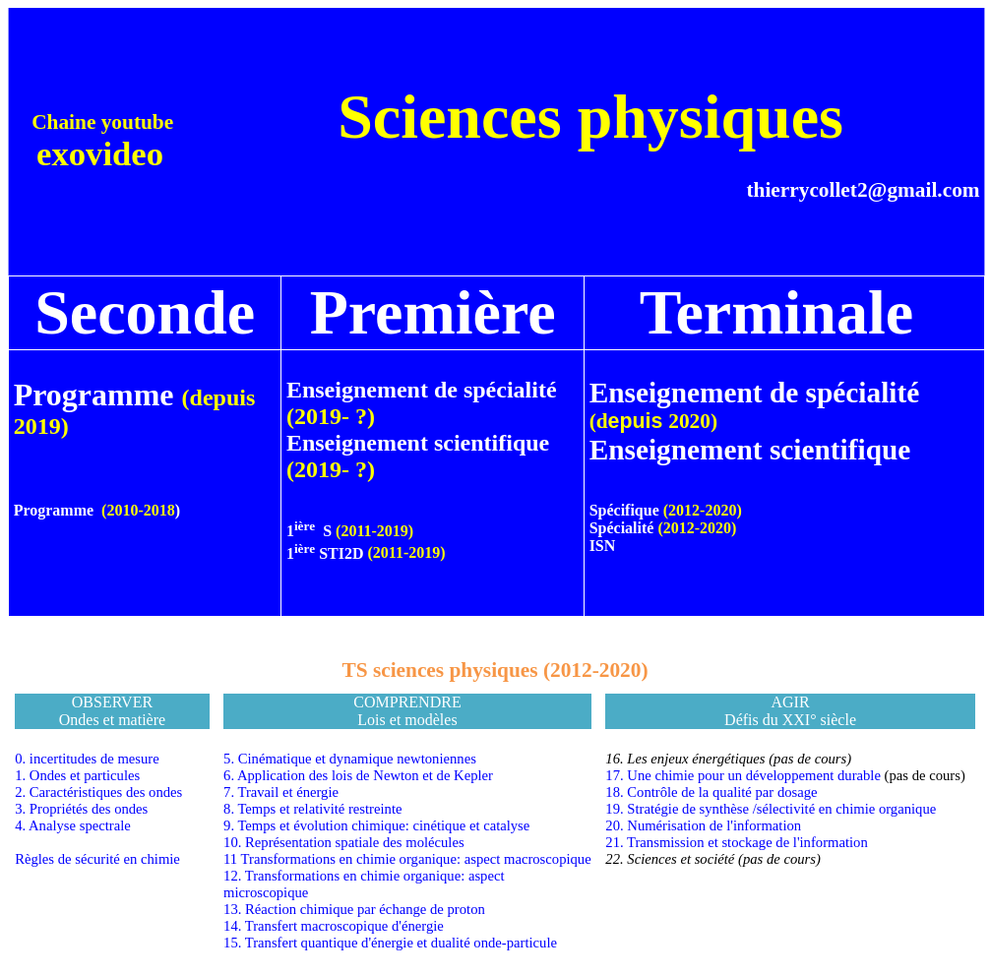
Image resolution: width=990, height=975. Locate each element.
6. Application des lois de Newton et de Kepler (358, 775)
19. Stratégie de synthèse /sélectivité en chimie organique (770, 809)
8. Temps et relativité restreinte (312, 809)
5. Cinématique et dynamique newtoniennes (349, 758)
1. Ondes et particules (77, 775)
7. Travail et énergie (281, 792)
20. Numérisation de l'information (703, 825)
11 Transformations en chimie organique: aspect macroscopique (407, 859)
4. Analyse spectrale (73, 825)
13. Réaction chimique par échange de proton (354, 909)
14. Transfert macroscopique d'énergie (333, 926)
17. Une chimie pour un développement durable (743, 775)
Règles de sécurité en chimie (97, 859)
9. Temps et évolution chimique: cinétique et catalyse (376, 825)
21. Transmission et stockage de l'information (736, 842)
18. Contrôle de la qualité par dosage (711, 792)
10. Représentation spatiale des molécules (343, 842)
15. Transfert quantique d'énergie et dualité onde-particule (390, 942)
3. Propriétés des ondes (81, 809)
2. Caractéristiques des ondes (98, 792)
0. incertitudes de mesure (87, 758)
